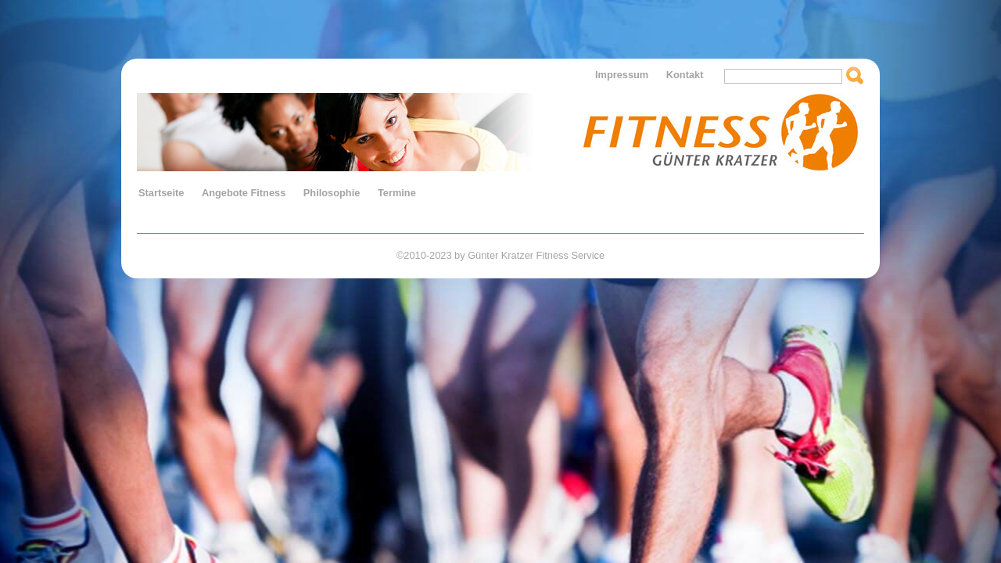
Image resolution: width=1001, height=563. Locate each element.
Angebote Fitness (243, 193)
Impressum (621, 75)
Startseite (161, 193)
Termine (397, 193)
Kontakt (685, 75)
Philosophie (332, 193)
